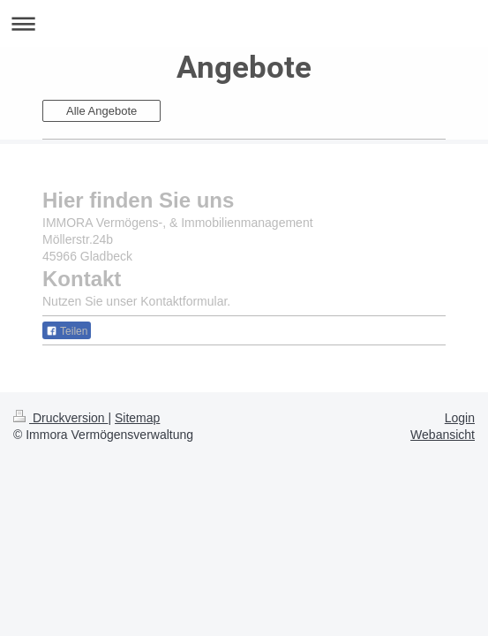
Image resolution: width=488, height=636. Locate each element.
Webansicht (442, 435)
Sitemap (137, 418)
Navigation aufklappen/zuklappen (244, 23)
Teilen (66, 331)
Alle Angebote (101, 110)
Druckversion (60, 418)
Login (460, 418)
